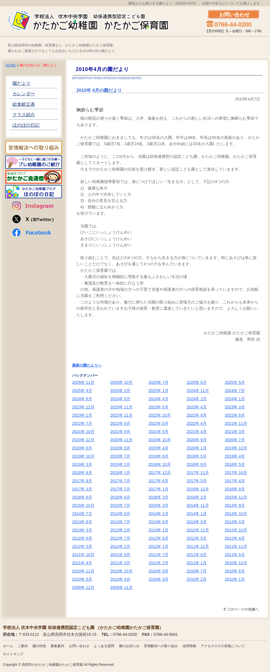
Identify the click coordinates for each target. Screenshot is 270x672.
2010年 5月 (82, 579)
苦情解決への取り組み (161, 646)
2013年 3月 (82, 530)
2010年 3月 (158, 579)
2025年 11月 (83, 382)
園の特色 (39, 646)
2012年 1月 (158, 546)
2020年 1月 (197, 448)
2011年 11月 (236, 546)
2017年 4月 (235, 481)
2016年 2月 (197, 497)
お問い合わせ (79, 646)
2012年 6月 (158, 538)
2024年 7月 (235, 390)
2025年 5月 (235, 382)
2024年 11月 (198, 390)
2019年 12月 (236, 448)
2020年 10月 (159, 440)
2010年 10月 (121, 571)
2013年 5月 (197, 522)
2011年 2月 (158, 563)
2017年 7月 (120, 481)
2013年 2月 (120, 530)
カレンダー (23, 93)
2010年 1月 (235, 579)
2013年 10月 (236, 513)
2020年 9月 (197, 440)
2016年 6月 (82, 497)
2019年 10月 (83, 456)
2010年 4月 (120, 579)
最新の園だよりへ (86, 365)
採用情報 (189, 646)
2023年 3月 (235, 407)
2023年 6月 (158, 407)
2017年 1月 (158, 489)
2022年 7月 (82, 423)
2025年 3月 (120, 390)
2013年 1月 (158, 530)
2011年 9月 (120, 554)
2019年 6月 (158, 456)
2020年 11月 (121, 440)
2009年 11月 (121, 587)
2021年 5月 (158, 431)
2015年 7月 (120, 505)
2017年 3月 (82, 489)
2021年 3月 (235, 431)
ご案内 (23, 646)
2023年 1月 (82, 415)
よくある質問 (104, 646)
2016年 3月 (158, 497)
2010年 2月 (197, 579)
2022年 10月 (159, 415)
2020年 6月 (82, 448)
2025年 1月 (158, 390)
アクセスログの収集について (223, 646)
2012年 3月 (82, 546)
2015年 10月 (83, 505)
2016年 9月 (235, 489)
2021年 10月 (83, 431)
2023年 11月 (121, 407)
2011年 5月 (235, 554)
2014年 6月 (120, 513)
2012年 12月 (198, 530)
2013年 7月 (120, 522)
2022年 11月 (121, 415)
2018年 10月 (159, 464)
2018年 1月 (120, 472)
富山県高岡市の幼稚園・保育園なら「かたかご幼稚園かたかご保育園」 (62, 45)
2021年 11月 (236, 423)
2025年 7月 (158, 382)
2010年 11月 (83, 571)
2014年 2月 (158, 513)
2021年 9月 (120, 431)
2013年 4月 (235, 522)
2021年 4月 (197, 431)
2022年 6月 (120, 423)
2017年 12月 (159, 472)
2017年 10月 (236, 472)
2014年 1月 (197, 513)
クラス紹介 (23, 114)
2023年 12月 (83, 407)
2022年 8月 (235, 415)
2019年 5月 (197, 456)
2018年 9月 (197, 464)
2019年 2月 (120, 464)
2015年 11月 (236, 497)
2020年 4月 (158, 448)
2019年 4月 (235, 456)
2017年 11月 (198, 472)
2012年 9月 (82, 538)
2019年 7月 (120, 456)
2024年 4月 (158, 399)
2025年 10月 (121, 382)
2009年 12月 (83, 587)
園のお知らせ (129, 646)
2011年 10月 (83, 554)
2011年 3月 (120, 563)
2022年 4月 (197, 423)
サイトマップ (13, 654)
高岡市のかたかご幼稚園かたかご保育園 (52, 665)
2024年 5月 (120, 399)
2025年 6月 (197, 382)
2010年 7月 (197, 571)
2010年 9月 (158, 571)
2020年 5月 (120, 448)
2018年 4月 (82, 472)
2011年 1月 (197, 563)
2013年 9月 (82, 522)
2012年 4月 (235, 538)
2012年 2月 (120, 546)
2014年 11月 (198, 505)
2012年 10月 (236, 530)
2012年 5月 (197, 538)
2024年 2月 (197, 399)
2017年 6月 (158, 481)
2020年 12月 (83, 440)
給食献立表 (23, 104)
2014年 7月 (82, 513)
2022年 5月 (158, 423)
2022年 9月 (197, 415)
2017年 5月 (197, 481)
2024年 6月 (82, 399)
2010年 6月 (235, 571)
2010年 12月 (236, 563)
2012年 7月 (120, 538)
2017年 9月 (82, 481)
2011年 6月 (197, 554)
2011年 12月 (198, 546)
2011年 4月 (82, 563)
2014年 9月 (235, 505)
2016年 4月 (120, 497)
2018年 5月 (235, 464)
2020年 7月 (235, 440)
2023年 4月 (197, 407)
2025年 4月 (82, 390)
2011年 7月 (158, 554)
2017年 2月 (120, 489)
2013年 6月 (158, 522)
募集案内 (57, 646)
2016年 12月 (198, 489)
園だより (21, 83)
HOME (11, 65)
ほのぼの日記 (26, 125)
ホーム (8, 646)
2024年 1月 (235, 399)
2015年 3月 (158, 505)
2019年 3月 (82, 464)
